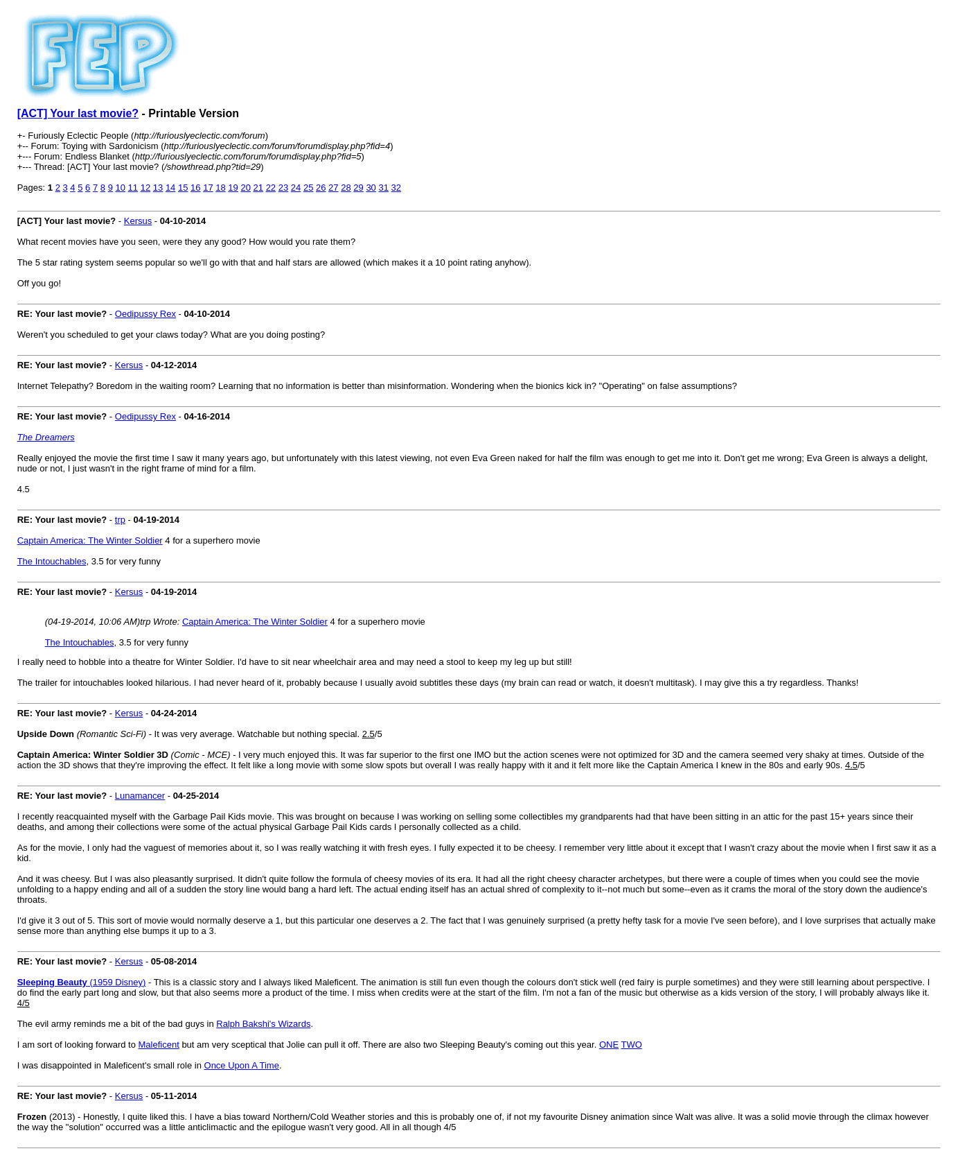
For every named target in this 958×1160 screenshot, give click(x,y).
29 (358, 187)
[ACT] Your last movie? (78, 113)
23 (283, 187)
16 (195, 187)
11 (133, 187)
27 (333, 187)
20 (245, 187)
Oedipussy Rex (145, 314)
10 (120, 187)
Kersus (138, 221)
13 (158, 187)
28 (346, 187)
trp (120, 519)
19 (233, 187)
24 (296, 187)
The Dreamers (46, 437)
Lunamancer (140, 795)
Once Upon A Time (241, 1065)
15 (183, 187)
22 (271, 187)
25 (308, 187)
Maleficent (159, 1044)
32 (396, 187)
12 (145, 187)
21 (258, 187)
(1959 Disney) (81, 982)
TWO (631, 1044)
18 (220, 187)
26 (321, 187)
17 (208, 187)
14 (170, 187)
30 (370, 187)
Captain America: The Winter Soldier (90, 540)
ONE (609, 1044)
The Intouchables (52, 561)
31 (383, 187)
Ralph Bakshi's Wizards (263, 1024)
